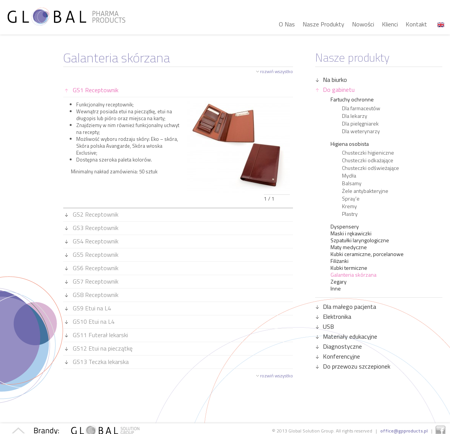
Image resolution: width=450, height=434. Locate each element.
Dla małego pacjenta (346, 306)
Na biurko (331, 79)
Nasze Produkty (323, 24)
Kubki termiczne (349, 267)
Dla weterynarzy (361, 131)
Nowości (363, 24)
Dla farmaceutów (361, 108)
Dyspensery (345, 226)
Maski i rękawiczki (351, 233)
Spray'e (351, 198)
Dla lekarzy (354, 116)
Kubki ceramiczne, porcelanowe (367, 254)
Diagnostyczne (339, 346)
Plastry (350, 214)
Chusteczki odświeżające (370, 168)
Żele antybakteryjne (365, 191)
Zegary (339, 281)
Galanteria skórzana (353, 274)
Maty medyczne (349, 247)
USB (325, 326)
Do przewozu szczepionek (353, 366)
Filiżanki (340, 261)
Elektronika (333, 316)
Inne (336, 288)
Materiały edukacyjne (346, 336)
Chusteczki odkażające (367, 160)
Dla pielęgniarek (360, 123)
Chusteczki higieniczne (368, 153)
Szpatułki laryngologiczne (360, 240)
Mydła (349, 175)
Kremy (349, 206)
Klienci (390, 24)
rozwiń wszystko (276, 71)
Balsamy (352, 183)
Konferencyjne (338, 356)
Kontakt (416, 24)
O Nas (287, 24)
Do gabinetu (335, 89)
